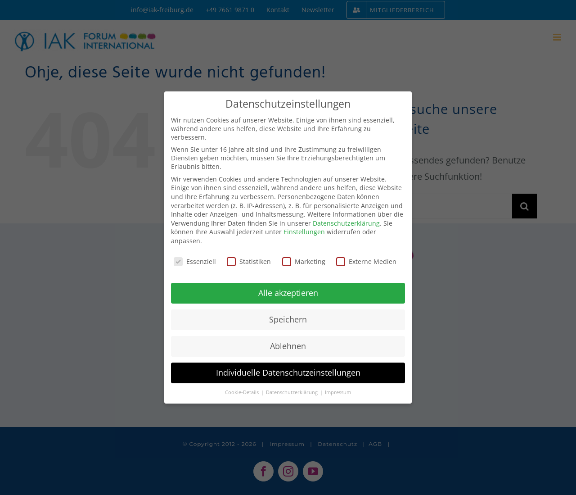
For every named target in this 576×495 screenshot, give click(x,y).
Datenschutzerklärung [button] (292, 392)
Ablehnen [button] (288, 346)
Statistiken (249, 261)
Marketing (303, 261)
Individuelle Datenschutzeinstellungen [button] (288, 372)
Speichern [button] (288, 319)
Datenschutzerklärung (346, 223)
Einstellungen (304, 231)
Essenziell (195, 261)
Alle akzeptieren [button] (288, 292)
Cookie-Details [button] (242, 392)
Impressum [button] (338, 392)
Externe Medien (366, 261)
